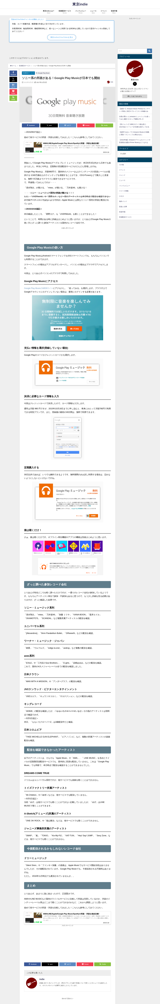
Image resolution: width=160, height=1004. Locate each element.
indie (111, 82)
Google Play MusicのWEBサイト (38, 289)
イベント (122, 170)
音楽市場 (122, 212)
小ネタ (121, 196)
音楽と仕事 (123, 206)
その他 (121, 164)
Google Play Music (44, 73)
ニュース (122, 180)
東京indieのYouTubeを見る (61, 37)
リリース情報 (123, 191)
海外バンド (123, 201)
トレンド (122, 175)
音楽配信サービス (28, 73)
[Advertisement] (67, 236)
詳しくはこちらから (135, 96)
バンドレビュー (124, 185)
